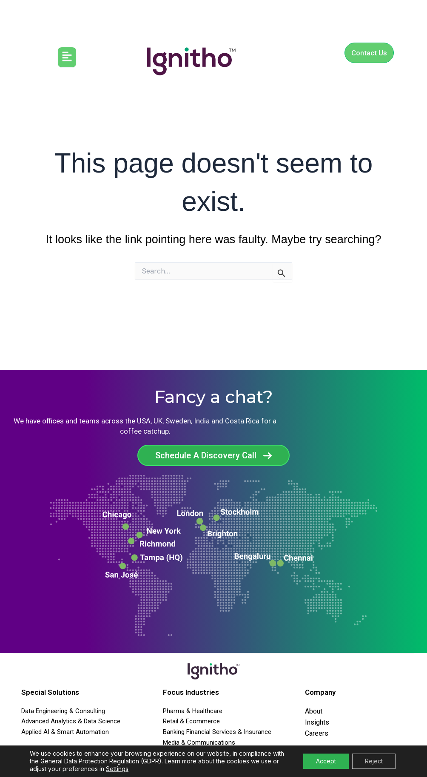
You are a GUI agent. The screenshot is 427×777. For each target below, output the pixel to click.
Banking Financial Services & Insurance (217, 732)
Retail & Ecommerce (191, 721)
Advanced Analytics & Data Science (70, 721)
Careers (316, 733)
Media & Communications (199, 742)
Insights (317, 722)
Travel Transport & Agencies (202, 753)
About (313, 711)
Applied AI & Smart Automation (65, 732)
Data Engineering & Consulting (63, 711)
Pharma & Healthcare (192, 711)
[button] (67, 57)
